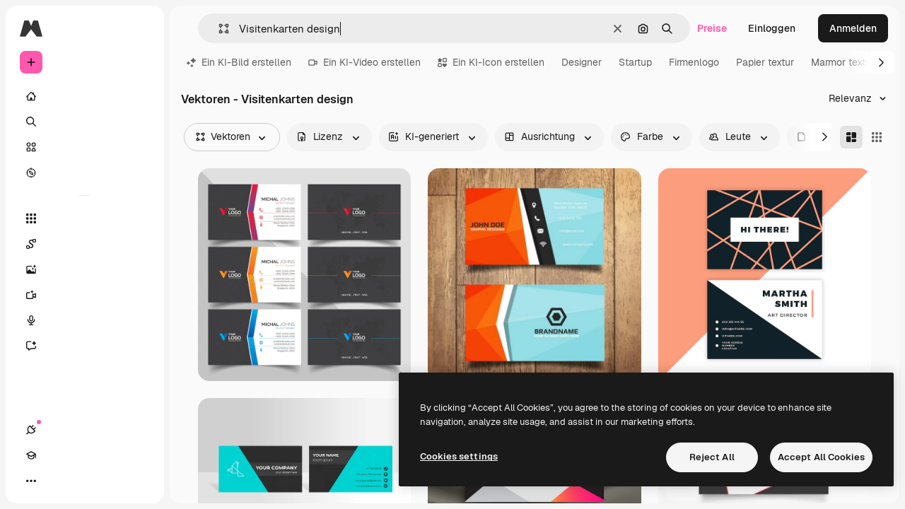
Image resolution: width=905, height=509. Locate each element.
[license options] (329, 137)
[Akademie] (56, 480)
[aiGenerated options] (433, 137)
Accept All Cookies (821, 457)
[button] (218, 28)
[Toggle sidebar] (138, 28)
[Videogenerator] (85, 294)
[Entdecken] (85, 172)
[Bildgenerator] (85, 269)
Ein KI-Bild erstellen (239, 62)
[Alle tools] (85, 218)
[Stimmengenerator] (85, 320)
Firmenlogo (694, 62)
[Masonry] (851, 137)
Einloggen (771, 28)
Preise (712, 28)
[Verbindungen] (31, 480)
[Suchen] (85, 121)
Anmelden (853, 28)
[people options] (739, 137)
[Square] (876, 137)
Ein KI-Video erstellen (364, 62)
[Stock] (85, 147)
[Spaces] (85, 244)
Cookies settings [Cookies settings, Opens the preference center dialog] (459, 456)
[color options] (651, 137)
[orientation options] (549, 137)
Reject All (712, 457)
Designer (581, 62)
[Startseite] (85, 96)
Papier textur (765, 62)
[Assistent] (85, 345)
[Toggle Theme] (82, 480)
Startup (635, 62)
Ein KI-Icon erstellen (491, 62)
